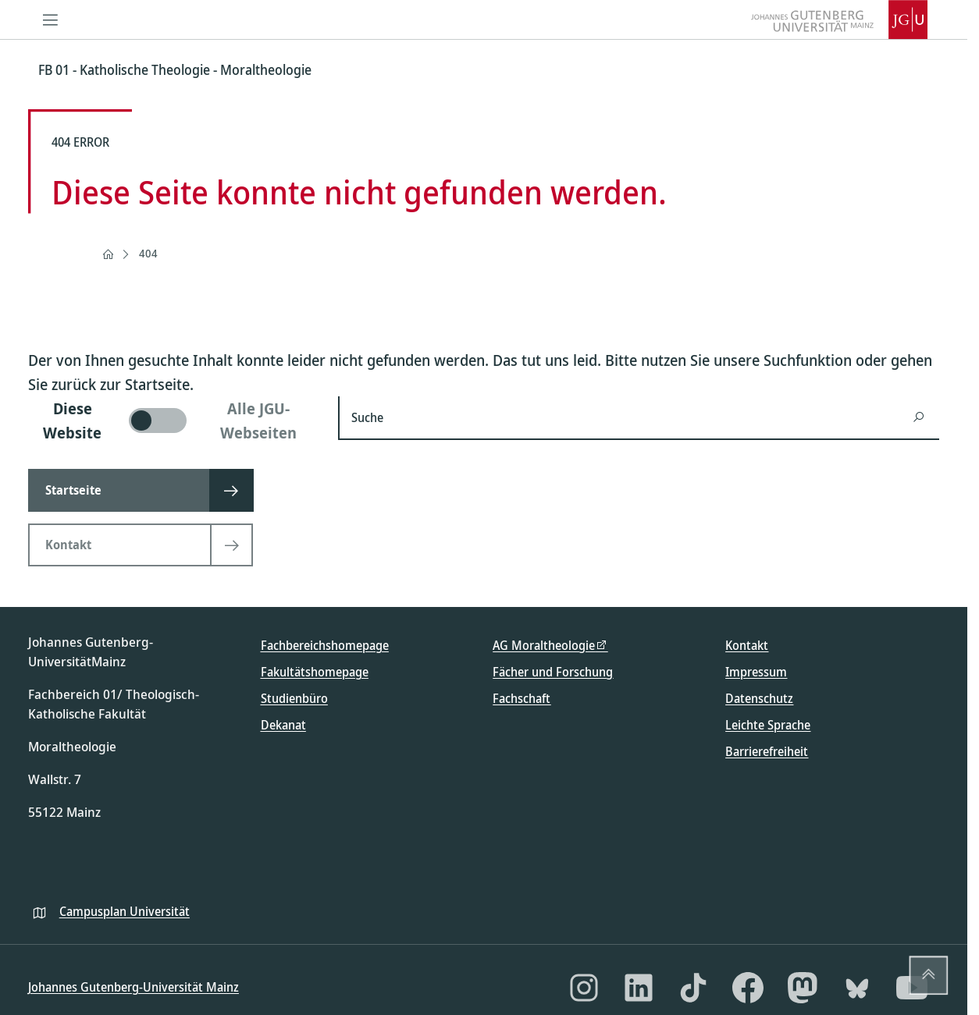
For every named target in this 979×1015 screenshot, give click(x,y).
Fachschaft (521, 698)
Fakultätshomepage (314, 671)
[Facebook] (748, 987)
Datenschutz (759, 698)
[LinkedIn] (638, 987)
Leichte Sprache (767, 724)
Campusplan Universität (124, 911)
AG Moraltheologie (544, 645)
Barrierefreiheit (766, 751)
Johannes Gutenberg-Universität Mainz (133, 986)
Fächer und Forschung (553, 671)
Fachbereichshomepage (325, 645)
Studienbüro (294, 698)
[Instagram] (584, 987)
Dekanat (283, 724)
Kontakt (746, 645)
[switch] (173, 420)
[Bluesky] (857, 987)
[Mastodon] (802, 987)
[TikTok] (693, 987)
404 (148, 253)
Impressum (756, 671)
